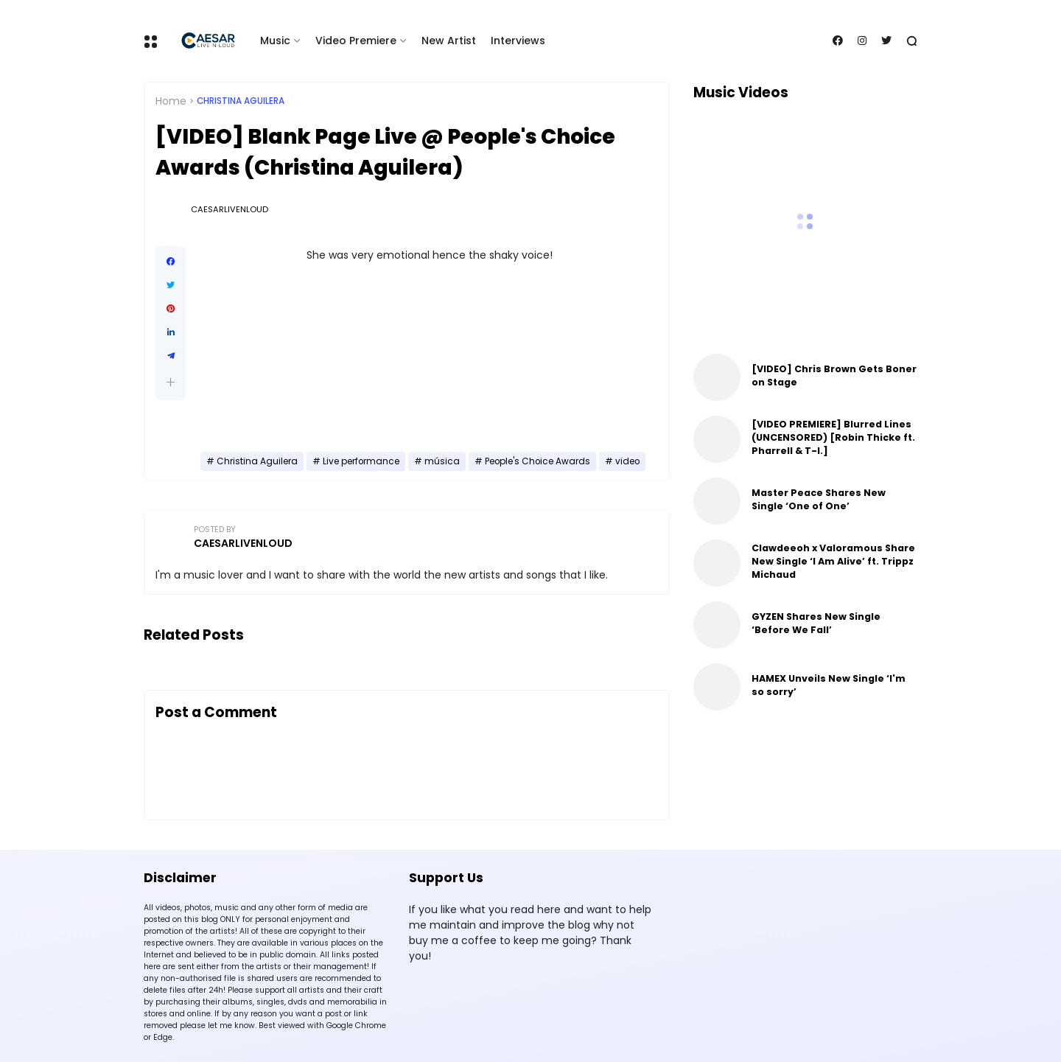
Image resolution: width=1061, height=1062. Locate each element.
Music (275, 40)
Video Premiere (355, 40)
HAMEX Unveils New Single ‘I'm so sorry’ (829, 685)
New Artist (448, 40)
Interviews (518, 40)
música (442, 461)
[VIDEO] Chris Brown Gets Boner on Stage (834, 375)
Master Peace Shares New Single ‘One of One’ (819, 499)
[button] (171, 382)
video (627, 461)
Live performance (361, 461)
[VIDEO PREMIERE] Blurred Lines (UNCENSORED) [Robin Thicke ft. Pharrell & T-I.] (833, 437)
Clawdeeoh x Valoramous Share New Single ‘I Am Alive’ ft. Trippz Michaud (833, 561)
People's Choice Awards (537, 461)
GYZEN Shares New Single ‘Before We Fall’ (816, 623)
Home (170, 101)
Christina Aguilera (240, 101)
